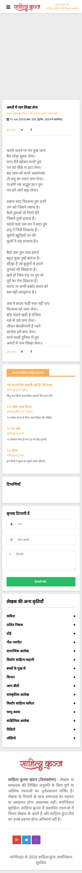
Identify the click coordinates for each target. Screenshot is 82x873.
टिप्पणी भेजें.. (41, 581)
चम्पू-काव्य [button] (41, 712)
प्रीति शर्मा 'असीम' (24, 411)
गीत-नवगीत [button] (41, 642)
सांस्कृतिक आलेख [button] (41, 694)
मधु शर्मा (19, 433)
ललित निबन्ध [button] (41, 625)
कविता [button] (41, 616)
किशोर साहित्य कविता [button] (41, 703)
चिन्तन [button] (41, 677)
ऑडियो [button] (41, 738)
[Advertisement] (41, 57)
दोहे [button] (41, 633)
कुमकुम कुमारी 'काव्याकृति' (44, 113)
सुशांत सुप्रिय (21, 390)
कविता (24, 113)
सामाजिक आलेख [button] (41, 651)
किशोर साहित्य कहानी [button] (41, 660)
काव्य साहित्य (13, 113)
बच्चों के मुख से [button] (41, 668)
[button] (21, 129)
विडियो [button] (41, 729)
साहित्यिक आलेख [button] (41, 721)
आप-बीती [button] (41, 686)
